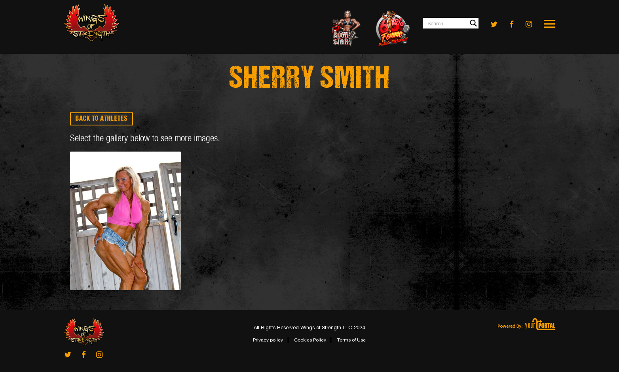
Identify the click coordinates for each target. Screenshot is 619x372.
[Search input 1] (451, 23)
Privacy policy (268, 340)
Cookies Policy (310, 340)
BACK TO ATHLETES (101, 119)
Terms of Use (351, 340)
